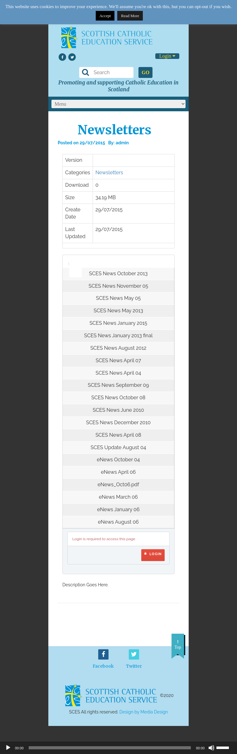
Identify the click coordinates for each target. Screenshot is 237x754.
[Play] (8, 748)
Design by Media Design (143, 711)
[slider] (73, 259)
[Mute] (211, 748)
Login (167, 56)
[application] (72, 261)
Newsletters (109, 172)
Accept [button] (105, 15)
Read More (130, 15)
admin (122, 142)
